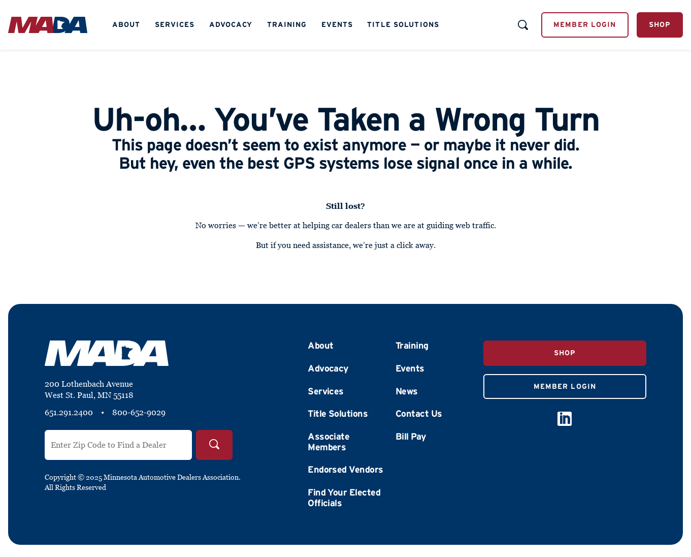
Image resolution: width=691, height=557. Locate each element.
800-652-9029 (139, 412)
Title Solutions (403, 24)
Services (175, 24)
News (407, 391)
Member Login (584, 24)
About (126, 24)
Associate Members (328, 441)
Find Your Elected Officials (344, 497)
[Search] (214, 445)
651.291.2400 (69, 412)
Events (337, 24)
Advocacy (231, 24)
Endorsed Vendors (345, 470)
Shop (660, 24)
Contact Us (419, 414)
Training (287, 24)
